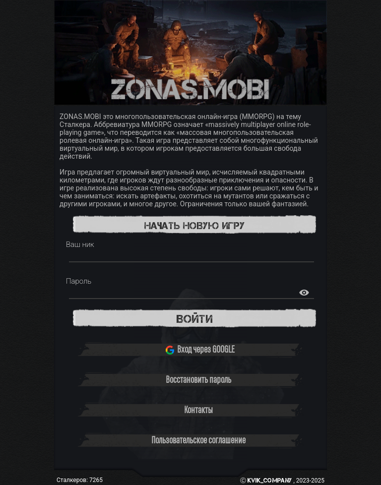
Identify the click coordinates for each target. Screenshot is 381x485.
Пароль (78, 281)
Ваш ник (80, 244)
